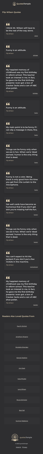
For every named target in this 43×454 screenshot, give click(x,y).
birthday (35, 93)
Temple (24, 4)
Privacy (24, 447)
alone (36, 36)
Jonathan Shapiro (22, 337)
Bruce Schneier (22, 400)
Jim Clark (22, 368)
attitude (35, 55)
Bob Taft (22, 410)
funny (36, 113)
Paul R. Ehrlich (22, 326)
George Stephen (21, 358)
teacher (35, 305)
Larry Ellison (22, 389)
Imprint (18, 447)
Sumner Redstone (22, 421)
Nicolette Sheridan (22, 347)
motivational (34, 267)
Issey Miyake (22, 379)
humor (36, 215)
